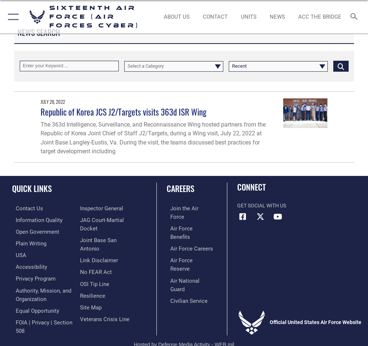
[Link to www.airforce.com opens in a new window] (186, 208)
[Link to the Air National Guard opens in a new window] (188, 253)
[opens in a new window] (34, 219)
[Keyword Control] (69, 66)
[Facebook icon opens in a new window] (242, 216)
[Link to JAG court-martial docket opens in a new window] (109, 239)
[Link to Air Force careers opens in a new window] (186, 230)
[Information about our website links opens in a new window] (97, 261)
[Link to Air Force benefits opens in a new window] (186, 219)
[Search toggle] (355, 17)
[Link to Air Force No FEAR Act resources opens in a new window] (94, 272)
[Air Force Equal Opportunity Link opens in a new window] (32, 305)
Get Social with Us (261, 206)
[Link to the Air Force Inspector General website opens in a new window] (100, 227)
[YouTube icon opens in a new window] (277, 216)
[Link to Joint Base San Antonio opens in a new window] (106, 250)
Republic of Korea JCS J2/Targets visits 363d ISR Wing (123, 111)
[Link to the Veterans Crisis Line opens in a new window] (102, 317)
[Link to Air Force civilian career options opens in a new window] (183, 264)
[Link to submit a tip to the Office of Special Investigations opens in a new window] (93, 283)
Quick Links (32, 188)
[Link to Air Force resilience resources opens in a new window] (91, 295)
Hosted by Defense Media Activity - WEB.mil (184, 330)
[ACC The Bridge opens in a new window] (319, 17)
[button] (12, 17)
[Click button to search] (341, 66)
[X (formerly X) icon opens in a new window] (260, 216)
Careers (180, 188)
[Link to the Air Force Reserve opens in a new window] (186, 242)
